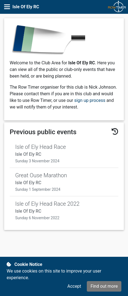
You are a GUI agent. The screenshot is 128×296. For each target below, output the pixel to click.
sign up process (89, 100)
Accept (74, 286)
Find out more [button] (104, 286)
